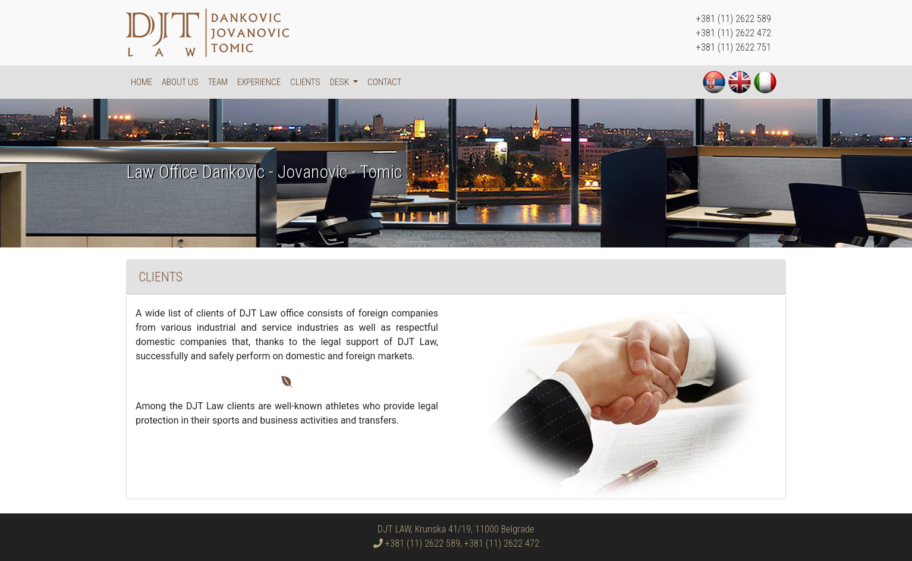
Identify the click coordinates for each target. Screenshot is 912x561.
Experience (259, 82)
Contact (384, 82)
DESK (340, 82)
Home (141, 82)
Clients (305, 82)
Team (218, 82)
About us (180, 82)
